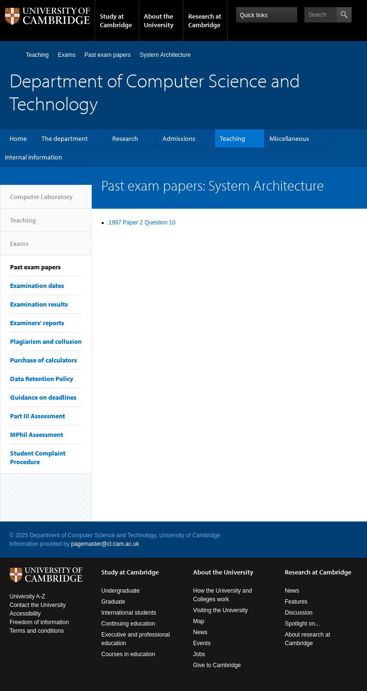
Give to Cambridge (217, 665)
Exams (67, 55)
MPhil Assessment (36, 434)
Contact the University (37, 605)
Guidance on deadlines (43, 397)
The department (65, 138)
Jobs (199, 654)
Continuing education (128, 623)
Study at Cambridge (116, 20)
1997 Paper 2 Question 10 (141, 222)
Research (125, 138)
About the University (158, 20)
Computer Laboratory (14, 55)
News (200, 632)
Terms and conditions (37, 630)
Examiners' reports (37, 323)
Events (202, 643)
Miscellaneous (289, 138)
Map (198, 621)
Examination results (39, 304)
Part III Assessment (37, 416)
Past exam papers (108, 55)
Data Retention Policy (41, 378)
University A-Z (27, 596)
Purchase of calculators (43, 360)
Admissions (178, 138)
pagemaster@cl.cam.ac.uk (105, 544)
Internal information (33, 157)
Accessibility (25, 613)
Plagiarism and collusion (46, 341)
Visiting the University (220, 610)
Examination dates (37, 285)
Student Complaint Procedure (37, 457)
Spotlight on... (302, 623)
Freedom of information (39, 622)
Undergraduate (120, 590)
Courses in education (128, 654)
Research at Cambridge (204, 20)
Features (296, 601)
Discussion (299, 612)
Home (18, 138)
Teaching (37, 55)
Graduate (113, 601)
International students (128, 612)
